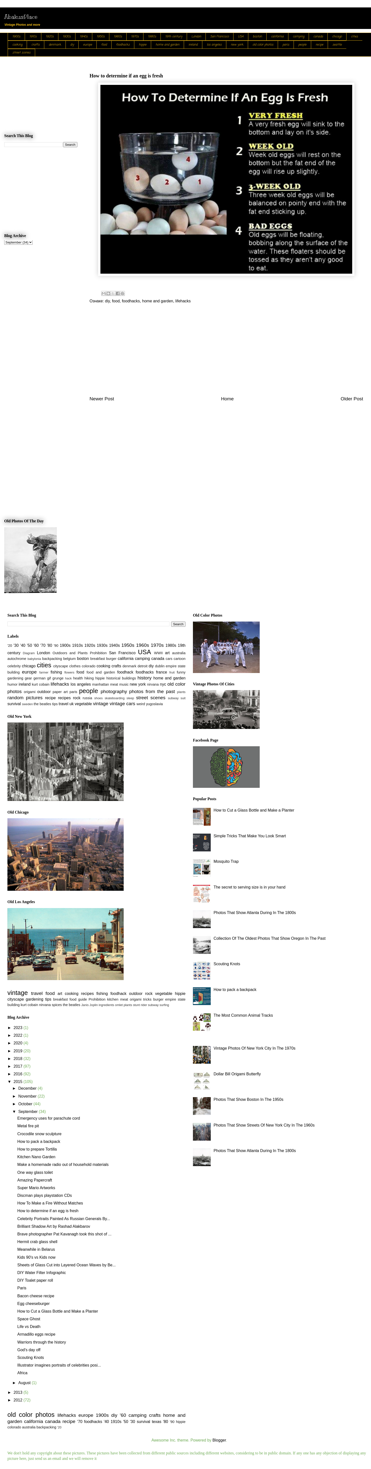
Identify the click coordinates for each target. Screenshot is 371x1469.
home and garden (167, 45)
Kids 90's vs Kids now (36, 1257)
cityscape (60, 666)
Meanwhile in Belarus (36, 1249)
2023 (18, 1028)
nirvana (153, 684)
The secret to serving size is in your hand (249, 887)
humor (12, 684)
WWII (158, 653)
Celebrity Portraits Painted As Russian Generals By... (63, 1219)
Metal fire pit (28, 1126)
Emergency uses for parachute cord (48, 1118)
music (124, 684)
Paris (21, 1288)
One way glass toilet (35, 1172)
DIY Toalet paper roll (35, 1280)
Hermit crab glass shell (37, 1242)
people (302, 45)
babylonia (34, 659)
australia (179, 653)
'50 (29, 645)
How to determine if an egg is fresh (47, 1211)
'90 (56, 646)
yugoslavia (154, 704)
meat (114, 684)
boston (257, 36)
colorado (88, 666)
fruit (172, 672)
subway (173, 698)
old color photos (263, 45)
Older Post (352, 398)
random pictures (25, 697)
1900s (16, 36)
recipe (319, 45)
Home (227, 398)
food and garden (101, 672)
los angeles (214, 45)
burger (111, 659)
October (25, 1104)
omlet (119, 1005)
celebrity (14, 666)
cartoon (180, 659)
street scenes (21, 52)
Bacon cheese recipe (35, 1296)
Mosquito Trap (225, 861)
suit (183, 698)
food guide (78, 999)
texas (156, 1422)
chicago (337, 36)
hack (68, 678)
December (28, 1088)
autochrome (16, 659)
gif (49, 678)
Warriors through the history (41, 1342)
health (78, 678)
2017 (18, 1066)
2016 (18, 1074)
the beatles (42, 704)
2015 (18, 1082)
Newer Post (102, 398)
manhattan (100, 684)
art (167, 653)
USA (241, 36)
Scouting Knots (30, 1357)
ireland (193, 45)
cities (354, 36)
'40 (22, 645)
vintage (100, 703)
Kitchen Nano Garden (36, 1157)
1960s (118, 36)
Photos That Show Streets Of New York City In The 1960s (264, 1125)
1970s (135, 36)
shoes (98, 698)
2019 (18, 1051)
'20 (9, 646)
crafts (35, 45)
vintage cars (122, 703)
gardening (15, 678)
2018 (18, 1059)
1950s (101, 36)
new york (237, 45)
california (277, 36)
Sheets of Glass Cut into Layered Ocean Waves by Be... (66, 1265)
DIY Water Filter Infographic (41, 1273)
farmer (43, 672)
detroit (142, 666)
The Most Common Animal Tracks (243, 1015)
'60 (36, 645)
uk (72, 704)
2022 (18, 1035)
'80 (49, 645)
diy (72, 45)
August (25, 1383)
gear (28, 678)
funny (181, 672)
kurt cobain (40, 684)
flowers (69, 672)
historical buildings (121, 678)
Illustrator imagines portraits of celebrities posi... (59, 1365)
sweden (27, 704)
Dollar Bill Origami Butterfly (237, 1074)
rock (76, 698)
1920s (50, 36)
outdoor (44, 692)
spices (57, 1005)
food (104, 45)
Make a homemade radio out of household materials (63, 1164)
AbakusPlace (21, 16)
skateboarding (114, 698)
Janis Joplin (89, 1005)
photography (114, 691)
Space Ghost (28, 1319)
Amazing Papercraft (34, 1180)
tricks (147, 999)
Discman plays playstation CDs (44, 1195)
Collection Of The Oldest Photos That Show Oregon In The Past (269, 938)
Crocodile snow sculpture (39, 1134)
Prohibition (98, 653)
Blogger (219, 1440)
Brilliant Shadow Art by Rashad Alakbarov (53, 1226)
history (145, 677)
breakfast (97, 659)
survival (14, 704)
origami (29, 692)
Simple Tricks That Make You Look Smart (249, 836)
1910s (33, 36)
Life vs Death (28, 1327)
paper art (60, 692)
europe (87, 45)
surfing (164, 1005)
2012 (18, 1400)
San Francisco (219, 36)
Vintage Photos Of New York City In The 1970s (254, 1048)
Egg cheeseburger (33, 1303)
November (28, 1096)
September (28, 1111)
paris (285, 45)
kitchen (112, 999)
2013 (18, 1392)
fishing (56, 672)
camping (298, 36)
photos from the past (152, 691)
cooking (17, 45)
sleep (130, 698)
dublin (159, 666)
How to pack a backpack (38, 1141)
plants (181, 692)
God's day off (28, 1350)
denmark (55, 45)
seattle (337, 45)
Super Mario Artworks (36, 1188)
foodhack (125, 672)
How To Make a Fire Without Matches (50, 1203)
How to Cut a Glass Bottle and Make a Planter (57, 1311)
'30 (16, 645)
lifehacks (183, 301)
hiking (89, 678)
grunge (58, 678)
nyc (163, 684)
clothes (75, 666)
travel (63, 704)
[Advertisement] (226, 353)
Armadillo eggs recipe (36, 1334)
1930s (67, 36)
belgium (69, 659)
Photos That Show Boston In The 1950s (248, 1099)
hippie (142, 45)
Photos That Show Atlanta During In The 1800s (254, 913)
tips (55, 704)
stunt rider (140, 1005)
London (196, 36)
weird (141, 704)
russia (87, 698)
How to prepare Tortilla (37, 1149)
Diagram (29, 653)
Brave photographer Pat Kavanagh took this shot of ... (64, 1234)
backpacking (52, 659)
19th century (173, 36)
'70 (43, 645)
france (161, 672)
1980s (152, 36)
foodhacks (123, 45)
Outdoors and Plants (70, 653)
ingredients (106, 1005)
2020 (18, 1043)
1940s (84, 36)
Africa (22, 1373)
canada (318, 36)
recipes (64, 698)
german (39, 678)
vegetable (83, 704)
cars (169, 659)
